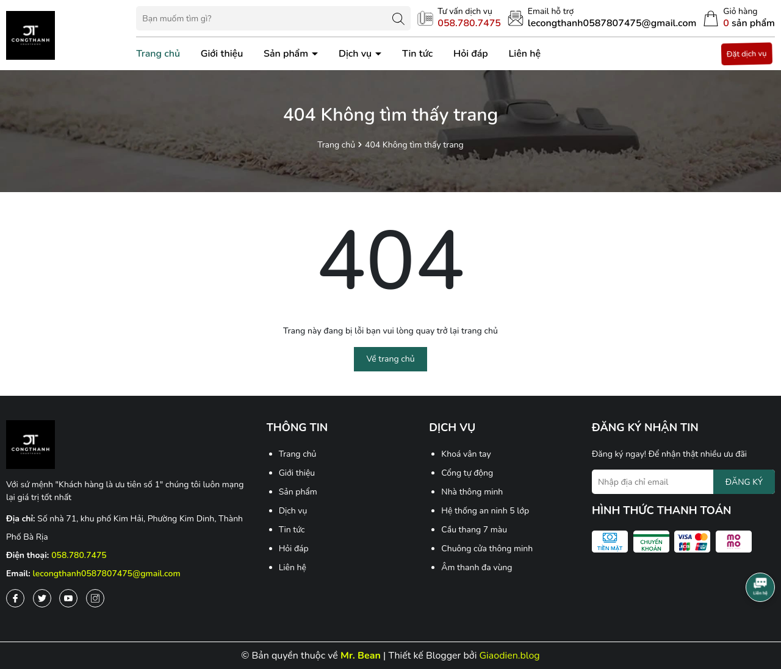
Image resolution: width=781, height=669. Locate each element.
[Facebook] (15, 598)
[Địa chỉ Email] (683, 482)
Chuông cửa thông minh (487, 548)
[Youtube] (68, 598)
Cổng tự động (467, 473)
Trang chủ (158, 53)
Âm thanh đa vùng (476, 567)
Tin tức (417, 53)
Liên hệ (524, 53)
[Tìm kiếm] (398, 18)
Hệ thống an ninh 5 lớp (485, 511)
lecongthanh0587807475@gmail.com (107, 573)
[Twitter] (42, 598)
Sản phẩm (287, 53)
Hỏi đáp (470, 53)
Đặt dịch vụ (747, 53)
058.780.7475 (79, 555)
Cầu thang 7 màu (474, 529)
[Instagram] (95, 598)
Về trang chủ (390, 359)
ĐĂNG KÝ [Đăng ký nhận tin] (744, 482)
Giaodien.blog (510, 655)
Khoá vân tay (466, 454)
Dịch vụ (356, 53)
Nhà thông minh (472, 492)
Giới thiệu (222, 53)
